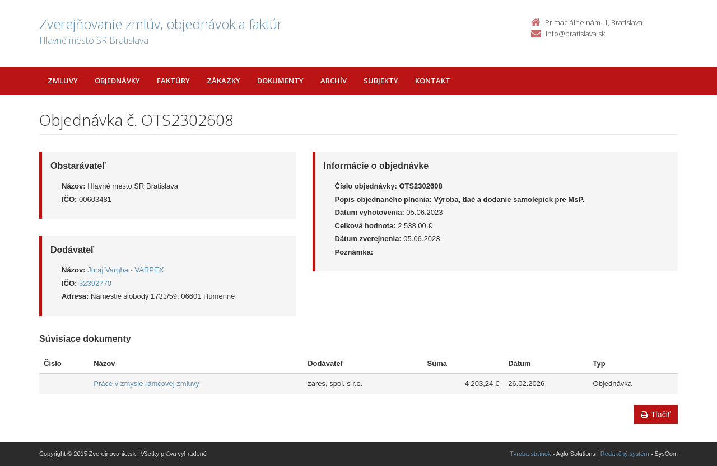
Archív (333, 81)
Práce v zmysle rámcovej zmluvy (146, 383)
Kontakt (432, 81)
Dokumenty (280, 81)
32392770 (95, 283)
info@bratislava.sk (575, 34)
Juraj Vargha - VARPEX (125, 270)
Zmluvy (63, 81)
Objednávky (117, 81)
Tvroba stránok (530, 453)
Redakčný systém (624, 453)
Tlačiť (656, 414)
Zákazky (223, 81)
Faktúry (173, 81)
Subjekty (381, 81)
